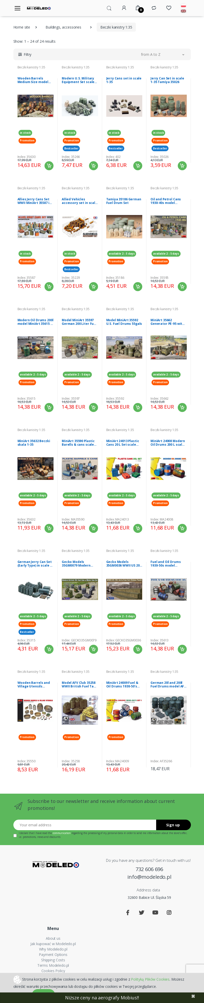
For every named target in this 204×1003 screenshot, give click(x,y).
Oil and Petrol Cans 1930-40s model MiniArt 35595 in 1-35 (166, 201)
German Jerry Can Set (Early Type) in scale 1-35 (35, 563)
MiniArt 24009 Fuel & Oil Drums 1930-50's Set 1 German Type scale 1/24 (122, 684)
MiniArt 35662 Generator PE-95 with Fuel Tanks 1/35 (167, 322)
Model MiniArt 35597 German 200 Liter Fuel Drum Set (79, 322)
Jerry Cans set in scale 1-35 (124, 80)
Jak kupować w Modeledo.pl (53, 943)
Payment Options (53, 954)
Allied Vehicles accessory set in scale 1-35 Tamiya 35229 (79, 201)
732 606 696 (149, 869)
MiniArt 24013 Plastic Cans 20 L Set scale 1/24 (122, 442)
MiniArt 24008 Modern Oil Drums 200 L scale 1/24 (167, 442)
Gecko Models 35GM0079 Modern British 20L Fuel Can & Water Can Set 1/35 (79, 563)
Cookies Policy (53, 970)
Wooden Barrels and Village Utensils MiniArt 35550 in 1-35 (33, 684)
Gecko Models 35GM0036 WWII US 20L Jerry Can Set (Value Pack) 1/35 (123, 563)
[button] (109, 8)
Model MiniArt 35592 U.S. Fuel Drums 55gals (124, 322)
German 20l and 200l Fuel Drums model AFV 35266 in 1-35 (168, 684)
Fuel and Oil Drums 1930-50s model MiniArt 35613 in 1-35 (166, 563)
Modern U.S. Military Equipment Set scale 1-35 (78, 80)
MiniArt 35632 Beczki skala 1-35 (33, 442)
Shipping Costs (53, 959)
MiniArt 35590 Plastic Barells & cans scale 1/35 (78, 442)
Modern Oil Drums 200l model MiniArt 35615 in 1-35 (35, 322)
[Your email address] (84, 825)
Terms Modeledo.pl (53, 965)
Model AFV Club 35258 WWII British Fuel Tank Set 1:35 (80, 684)
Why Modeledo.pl (53, 949)
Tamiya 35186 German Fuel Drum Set (123, 201)
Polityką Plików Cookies (150, 979)
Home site (21, 27)
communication (62, 833)
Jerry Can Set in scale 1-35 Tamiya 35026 (167, 80)
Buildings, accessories (63, 27)
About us (53, 938)
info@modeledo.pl (149, 876)
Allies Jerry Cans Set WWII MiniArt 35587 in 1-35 (34, 201)
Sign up (173, 824)
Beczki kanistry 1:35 (31, 67)
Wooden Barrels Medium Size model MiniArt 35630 (33, 80)
